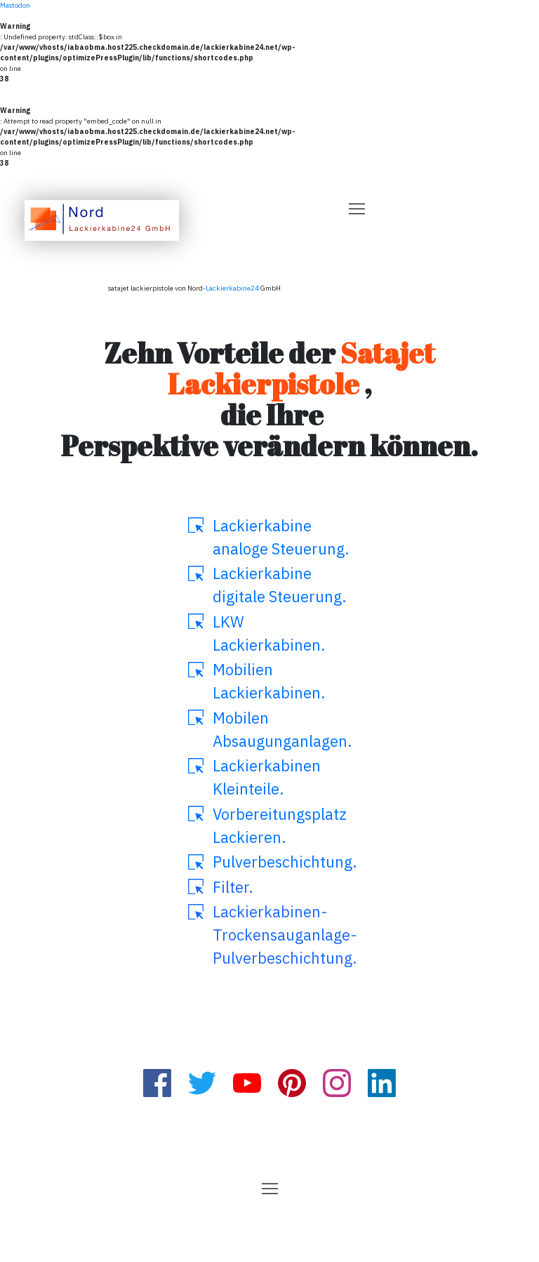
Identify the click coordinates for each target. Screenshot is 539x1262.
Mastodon (15, 5)
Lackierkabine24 (232, 288)
